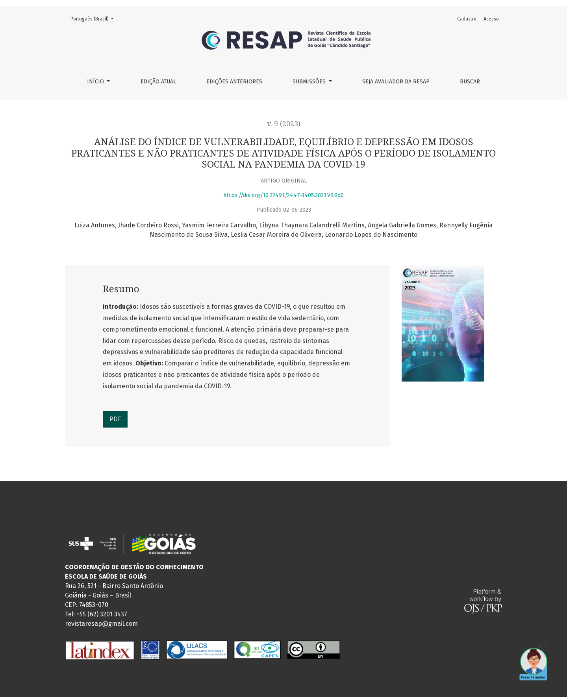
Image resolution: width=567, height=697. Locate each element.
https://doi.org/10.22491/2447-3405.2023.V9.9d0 (283, 195)
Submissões (310, 81)
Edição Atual (158, 81)
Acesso (491, 19)
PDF (115, 419)
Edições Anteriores (234, 81)
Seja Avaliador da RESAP (396, 81)
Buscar (470, 81)
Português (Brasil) (94, 18)
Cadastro (466, 19)
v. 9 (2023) (283, 124)
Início (96, 81)
